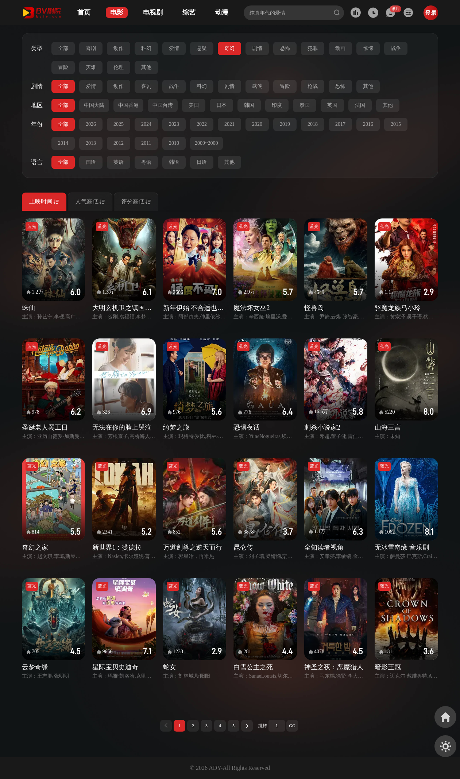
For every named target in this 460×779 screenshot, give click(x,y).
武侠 (257, 86)
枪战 (313, 86)
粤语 (146, 162)
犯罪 (313, 48)
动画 (340, 48)
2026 (91, 124)
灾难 (91, 67)
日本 (221, 105)
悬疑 (202, 48)
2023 (174, 124)
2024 (146, 124)
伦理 (118, 67)
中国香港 (128, 105)
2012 (118, 143)
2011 (146, 143)
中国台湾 (162, 105)
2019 (285, 124)
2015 (396, 124)
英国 (332, 105)
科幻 (146, 48)
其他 (146, 67)
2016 (368, 124)
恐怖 (285, 48)
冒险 (63, 67)
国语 (91, 162)
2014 (63, 143)
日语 (202, 162)
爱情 (174, 48)
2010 (174, 143)
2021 (229, 124)
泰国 (304, 105)
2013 (91, 143)
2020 (257, 124)
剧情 (257, 48)
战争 (396, 48)
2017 (340, 124)
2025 (118, 124)
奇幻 (229, 48)
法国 (360, 105)
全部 (63, 48)
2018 (313, 124)
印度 (277, 105)
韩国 (249, 105)
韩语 (174, 162)
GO (292, 725)
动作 (118, 48)
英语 (118, 162)
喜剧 (91, 48)
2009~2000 (206, 143)
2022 (202, 124)
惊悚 (368, 48)
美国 (194, 105)
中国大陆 (94, 105)
